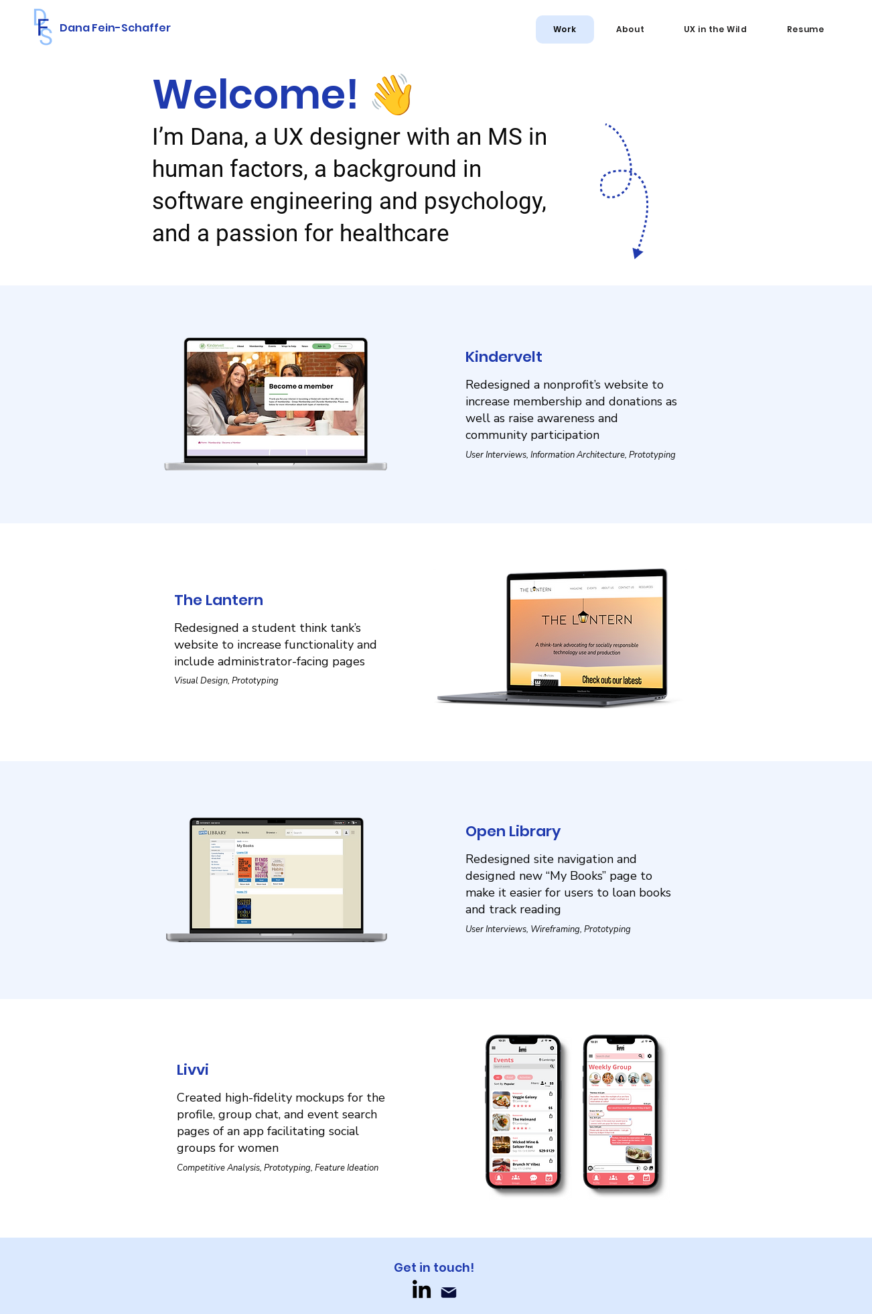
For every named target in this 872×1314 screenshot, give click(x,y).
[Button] (436, 405)
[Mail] (448, 1292)
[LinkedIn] (422, 1289)
